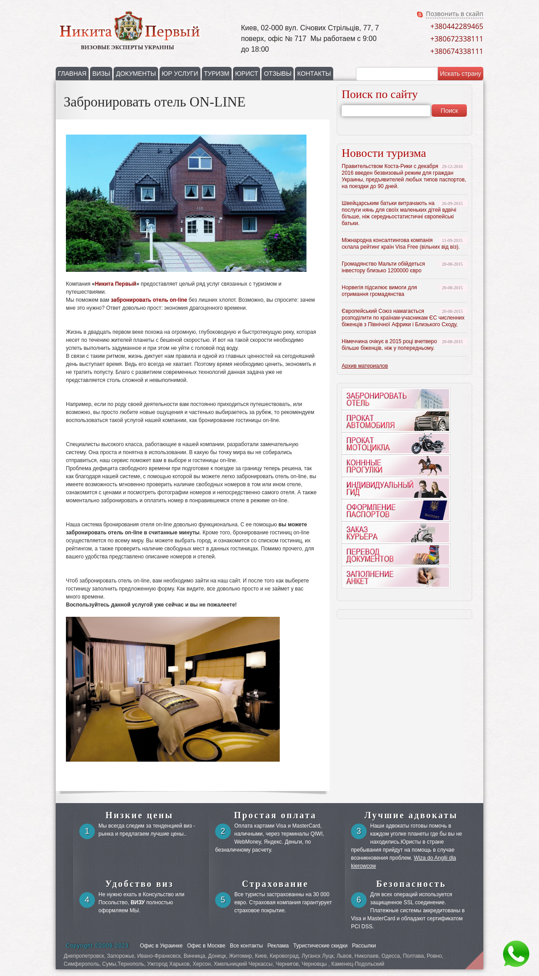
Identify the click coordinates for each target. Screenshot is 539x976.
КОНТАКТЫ (314, 73)
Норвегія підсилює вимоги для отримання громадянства (379, 290)
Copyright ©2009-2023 (97, 946)
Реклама (278, 946)
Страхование (275, 884)
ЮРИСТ (246, 73)
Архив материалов (365, 366)
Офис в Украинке (161, 946)
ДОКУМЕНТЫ (136, 73)
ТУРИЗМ (216, 73)
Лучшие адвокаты (411, 815)
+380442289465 (456, 26)
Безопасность (411, 884)
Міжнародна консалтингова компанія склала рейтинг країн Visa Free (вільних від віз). (401, 243)
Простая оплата (275, 815)
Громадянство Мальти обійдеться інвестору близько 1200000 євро (383, 267)
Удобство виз (139, 884)
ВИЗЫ (101, 73)
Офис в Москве (206, 946)
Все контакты (246, 946)
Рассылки (364, 946)
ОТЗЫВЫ (277, 73)
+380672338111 (456, 39)
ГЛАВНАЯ (72, 73)
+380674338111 (456, 51)
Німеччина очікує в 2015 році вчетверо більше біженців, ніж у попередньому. (389, 344)
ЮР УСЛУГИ (180, 73)
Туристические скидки (320, 946)
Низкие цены (140, 815)
